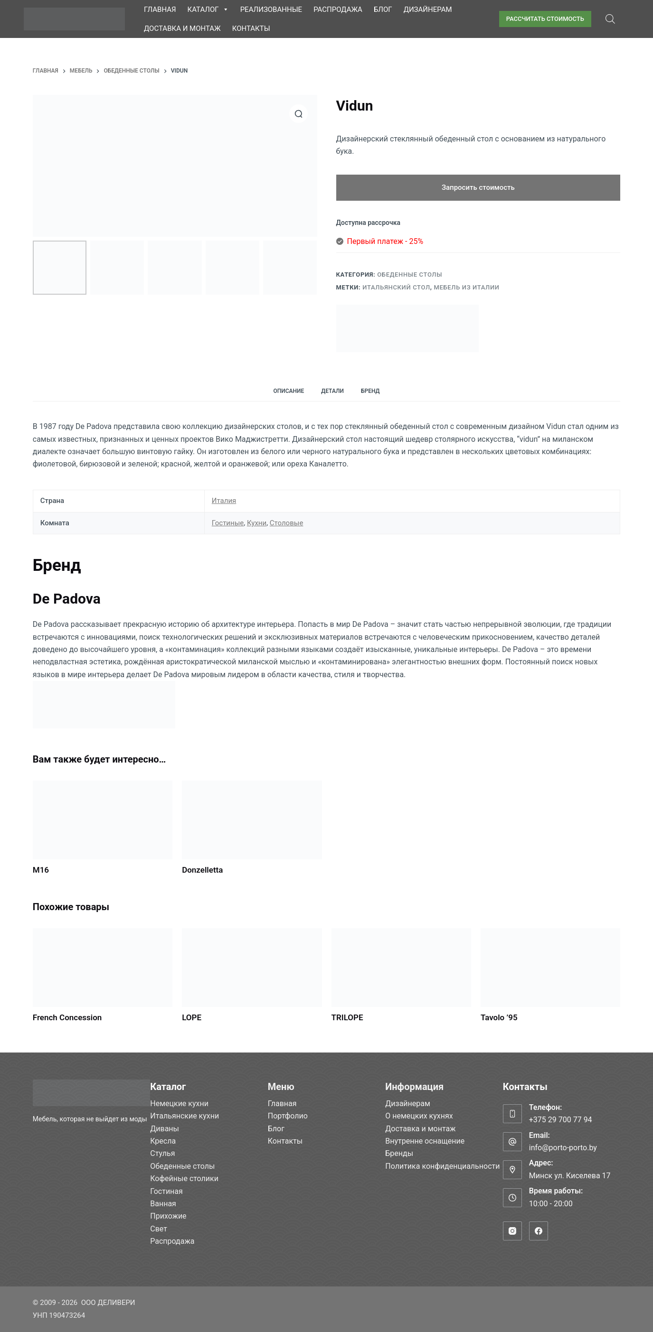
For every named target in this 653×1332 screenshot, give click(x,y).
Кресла (163, 1141)
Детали (332, 391)
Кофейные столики (184, 1178)
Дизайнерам (428, 9)
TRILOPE (347, 1017)
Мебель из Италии (467, 287)
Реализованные (271, 9)
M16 (41, 870)
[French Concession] (102, 967)
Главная (160, 9)
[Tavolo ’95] (550, 967)
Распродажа (337, 9)
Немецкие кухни (179, 1103)
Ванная (163, 1203)
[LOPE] (252, 967)
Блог (383, 9)
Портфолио (288, 1115)
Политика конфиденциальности (442, 1166)
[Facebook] (538, 1230)
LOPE (191, 1017)
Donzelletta (202, 870)
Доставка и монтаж (182, 28)
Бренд (370, 391)
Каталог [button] (208, 9)
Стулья (162, 1153)
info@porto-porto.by (563, 1147)
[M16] (102, 820)
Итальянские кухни (184, 1115)
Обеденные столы (409, 274)
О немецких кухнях (419, 1115)
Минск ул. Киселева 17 (570, 1175)
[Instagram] (512, 1230)
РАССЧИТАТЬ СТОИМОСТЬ (545, 18)
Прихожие (168, 1215)
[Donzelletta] (252, 820)
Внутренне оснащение (424, 1141)
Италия (224, 500)
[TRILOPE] (401, 967)
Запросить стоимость (478, 187)
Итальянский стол (396, 287)
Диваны (164, 1128)
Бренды (399, 1153)
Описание (288, 391)
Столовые (286, 523)
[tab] (288, 391)
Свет (158, 1228)
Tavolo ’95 (499, 1017)
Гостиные (228, 523)
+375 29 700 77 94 (560, 1119)
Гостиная (166, 1191)
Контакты (251, 28)
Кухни (256, 523)
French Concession (67, 1017)
